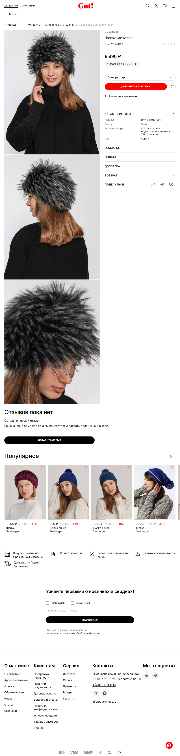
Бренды (39, 727)
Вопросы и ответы (46, 699)
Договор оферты (45, 693)
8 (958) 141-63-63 (104, 684)
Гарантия (69, 698)
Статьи (9, 704)
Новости (10, 698)
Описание (112, 148)
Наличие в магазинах (123, 96)
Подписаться (90, 619)
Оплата (110, 157)
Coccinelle (112, 31)
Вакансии (10, 711)
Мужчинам (28, 5)
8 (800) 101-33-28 (104, 679)
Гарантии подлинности (42, 685)
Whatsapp (169, 745)
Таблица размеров (46, 721)
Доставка (112, 166)
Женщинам (11, 5)
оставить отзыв (49, 440)
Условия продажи (45, 715)
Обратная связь (14, 692)
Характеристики (118, 114)
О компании (12, 674)
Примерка (69, 686)
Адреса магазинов (16, 680)
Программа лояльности (41, 675)
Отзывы (9, 686)
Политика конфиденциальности (48, 707)
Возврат (111, 175)
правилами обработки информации (81, 633)
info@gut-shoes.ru (104, 701)
